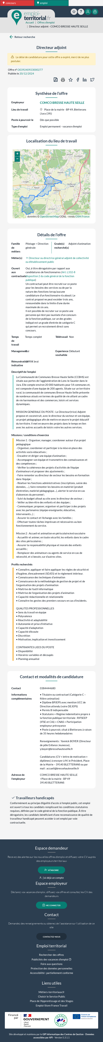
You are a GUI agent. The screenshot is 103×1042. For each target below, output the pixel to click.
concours (9, 2)
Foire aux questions (52, 963)
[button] (17, 154)
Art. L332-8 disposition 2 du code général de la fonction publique (50, 276)
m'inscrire (51, 869)
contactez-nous (51, 936)
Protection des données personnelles (51, 968)
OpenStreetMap (49, 216)
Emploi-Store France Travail (51, 1005)
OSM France (82, 216)
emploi (42, 2)
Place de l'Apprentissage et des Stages (51, 1001)
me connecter (52, 905)
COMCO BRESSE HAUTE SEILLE (62, 102)
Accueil (30, 22)
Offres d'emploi (46, 22)
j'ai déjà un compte (51, 877)
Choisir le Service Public (51, 996)
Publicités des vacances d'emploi (50, 959)
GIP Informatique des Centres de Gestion (63, 1034)
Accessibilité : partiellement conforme (51, 972)
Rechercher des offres (51, 954)
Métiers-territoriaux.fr (51, 992)
